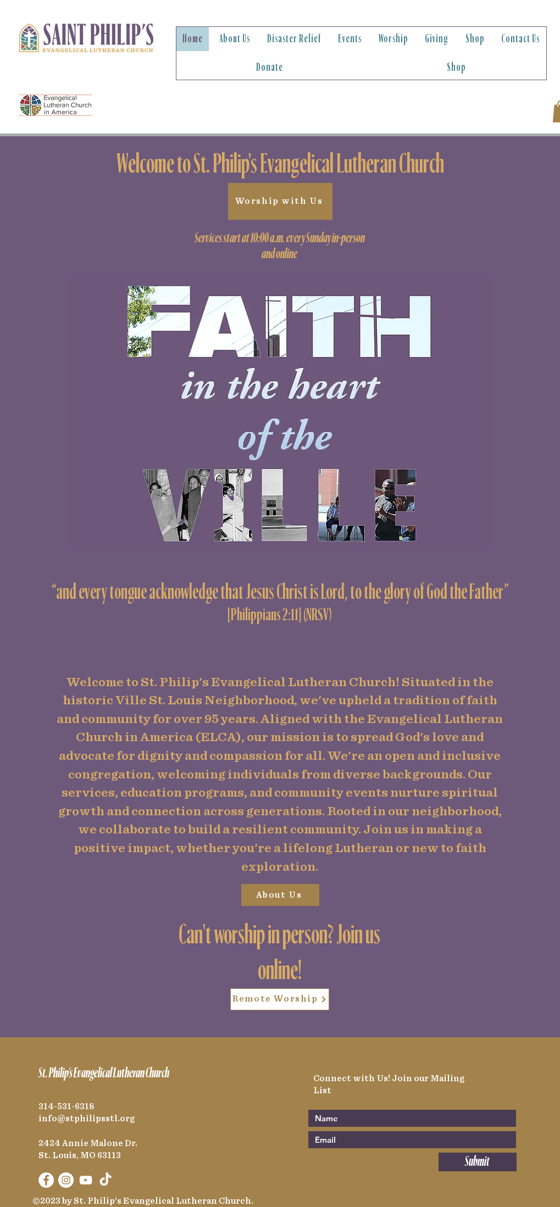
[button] (235, 39)
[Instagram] (66, 1180)
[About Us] (280, 895)
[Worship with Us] (280, 201)
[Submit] (478, 1162)
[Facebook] (46, 1180)
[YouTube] (85, 1180)
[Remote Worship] (279, 999)
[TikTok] (105, 1180)
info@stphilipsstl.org (86, 1118)
